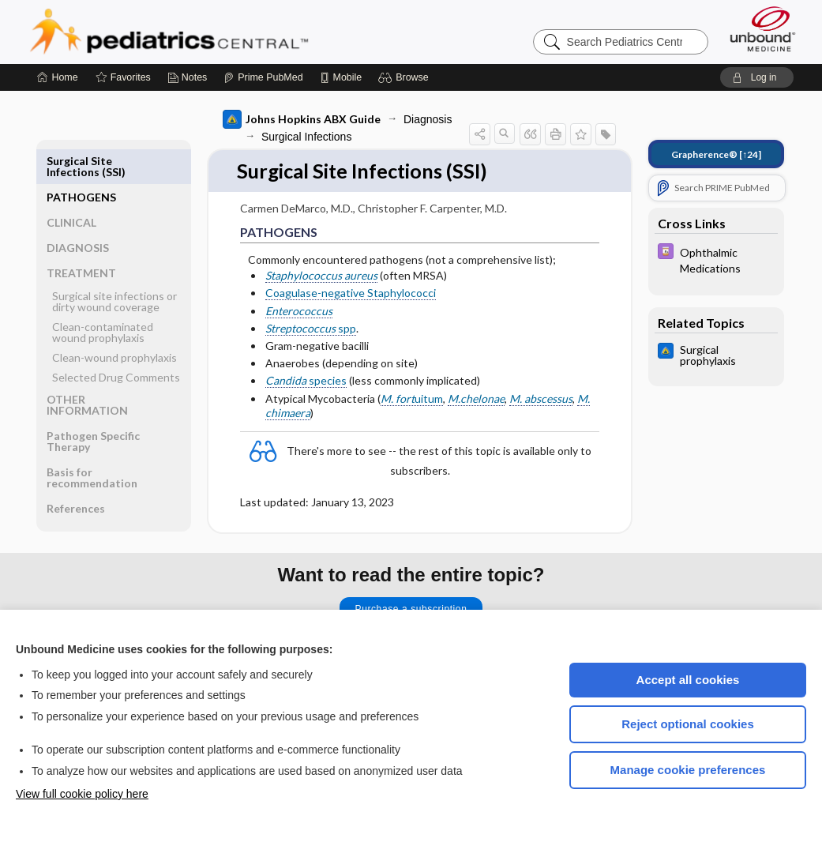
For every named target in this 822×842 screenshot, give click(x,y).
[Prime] (262, 77)
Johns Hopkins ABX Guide (302, 119)
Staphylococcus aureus (321, 276)
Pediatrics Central (225, 31)
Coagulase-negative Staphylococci (350, 293)
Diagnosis (427, 119)
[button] (405, 77)
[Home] (57, 77)
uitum (412, 398)
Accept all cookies (688, 679)
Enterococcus (298, 311)
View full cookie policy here (82, 793)
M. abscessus (540, 398)
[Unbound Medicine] (763, 29)
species (306, 381)
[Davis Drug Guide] (716, 259)
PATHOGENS (81, 160)
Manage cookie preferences (688, 769)
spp (310, 328)
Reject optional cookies (687, 724)
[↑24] (716, 154)
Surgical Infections (306, 136)
